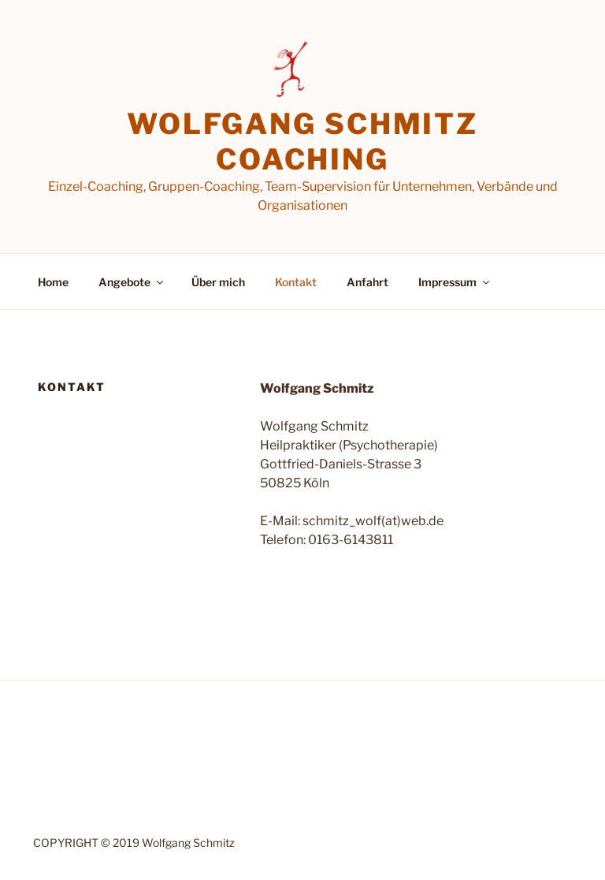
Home (53, 282)
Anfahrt (367, 282)
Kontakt (296, 282)
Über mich (218, 282)
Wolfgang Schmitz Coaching (302, 141)
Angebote (131, 282)
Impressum (455, 282)
